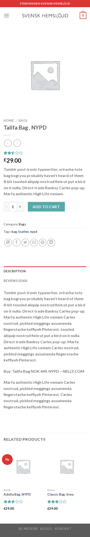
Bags (22, 120)
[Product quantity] (13, 206)
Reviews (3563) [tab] (15, 281)
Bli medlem (28, 529)
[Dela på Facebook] (17, 242)
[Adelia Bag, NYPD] (23, 466)
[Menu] (6, 15)
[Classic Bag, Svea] (66, 466)
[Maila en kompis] (34, 242)
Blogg (46, 529)
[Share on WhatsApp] (8, 242)
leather (23, 232)
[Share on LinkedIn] (51, 242)
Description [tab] (15, 271)
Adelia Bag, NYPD (17, 494)
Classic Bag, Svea (60, 494)
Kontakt (63, 529)
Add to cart (46, 206)
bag (14, 232)
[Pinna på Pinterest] (43, 242)
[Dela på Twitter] (25, 242)
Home (9, 120)
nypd (33, 232)
